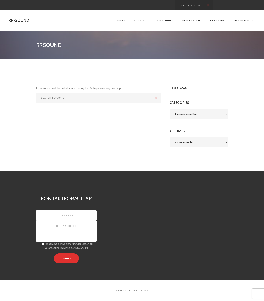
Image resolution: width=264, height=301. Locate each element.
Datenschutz (245, 20)
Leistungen (165, 20)
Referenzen (191, 20)
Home (121, 20)
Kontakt (140, 20)
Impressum (217, 20)
